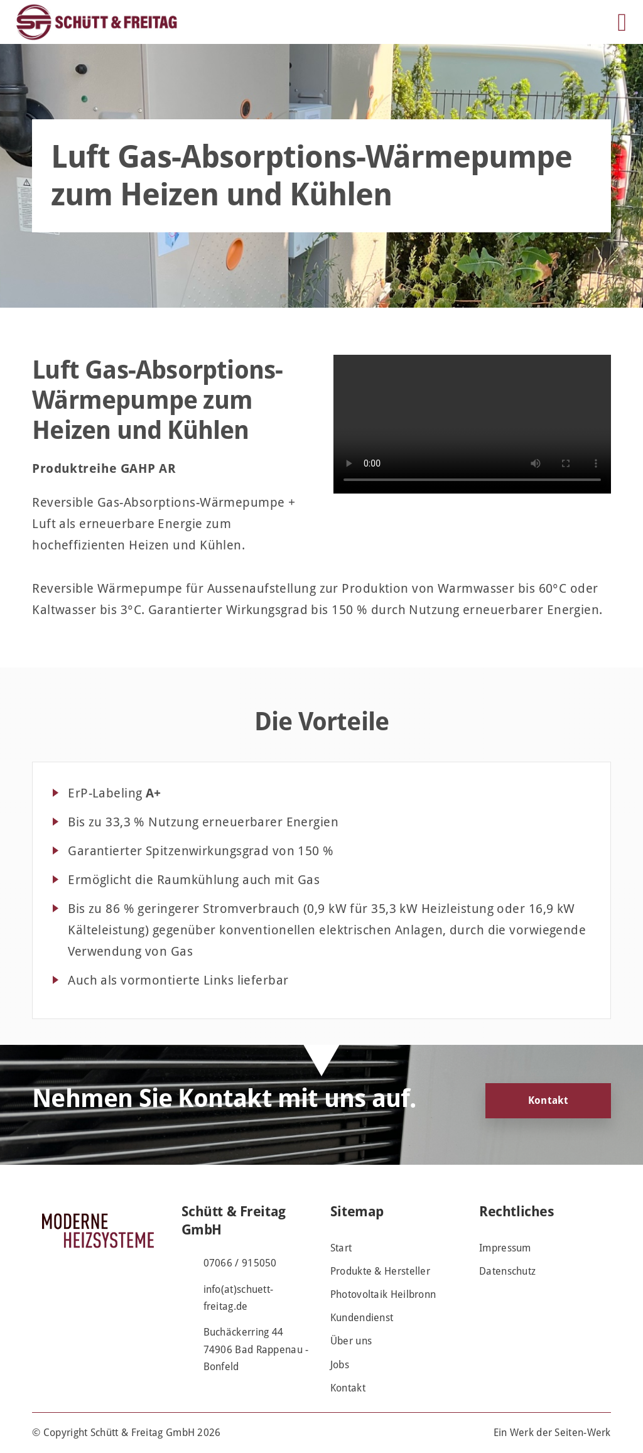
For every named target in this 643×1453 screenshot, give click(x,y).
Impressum (505, 1248)
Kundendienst (362, 1318)
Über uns (351, 1341)
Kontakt (548, 1100)
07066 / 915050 (240, 1263)
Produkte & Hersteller (380, 1271)
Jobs (339, 1365)
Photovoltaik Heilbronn (383, 1294)
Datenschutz (507, 1271)
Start (341, 1248)
